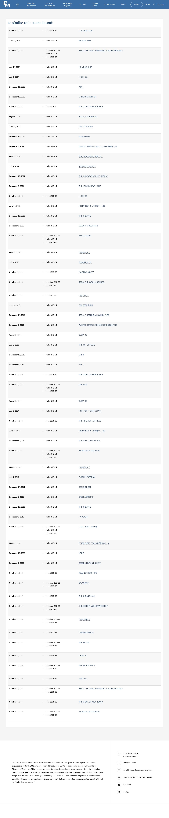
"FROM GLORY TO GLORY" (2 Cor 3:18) (94, 543)
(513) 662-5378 (129, 762)
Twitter (126, 792)
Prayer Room (95, 4)
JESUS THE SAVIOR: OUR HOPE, (92, 282)
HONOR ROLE (84, 252)
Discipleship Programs (67, 4)
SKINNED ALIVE (85, 262)
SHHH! (81, 355)
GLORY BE (83, 335)
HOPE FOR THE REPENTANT (90, 411)
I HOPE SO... (83, 77)
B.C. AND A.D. (84, 583)
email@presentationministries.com (137, 770)
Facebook (127, 784)
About (123, 4)
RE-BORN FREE (85, 40)
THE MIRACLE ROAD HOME (89, 441)
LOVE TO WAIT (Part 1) (88, 527)
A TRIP (81, 553)
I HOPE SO (83, 196)
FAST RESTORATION (87, 477)
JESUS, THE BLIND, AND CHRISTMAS (94, 315)
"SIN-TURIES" (84, 619)
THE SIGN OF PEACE (87, 665)
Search (147, 4)
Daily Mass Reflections (31, 4)
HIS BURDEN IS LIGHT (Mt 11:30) (92, 206)
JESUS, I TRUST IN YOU (88, 117)
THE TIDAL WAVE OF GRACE (90, 421)
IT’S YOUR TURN (85, 30)
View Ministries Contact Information (137, 777)
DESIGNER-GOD (85, 487)
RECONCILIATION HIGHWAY (90, 563)
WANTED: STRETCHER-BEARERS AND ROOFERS (98, 146)
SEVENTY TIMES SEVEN (88, 226)
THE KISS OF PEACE (87, 345)
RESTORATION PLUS (87, 166)
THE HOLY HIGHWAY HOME (90, 186)
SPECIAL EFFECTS (86, 497)
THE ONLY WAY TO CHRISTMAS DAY (93, 176)
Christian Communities (49, 4)
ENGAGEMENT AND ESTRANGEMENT (93, 606)
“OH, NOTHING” (85, 67)
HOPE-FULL (83, 295)
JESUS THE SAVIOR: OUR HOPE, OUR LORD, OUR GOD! (101, 50)
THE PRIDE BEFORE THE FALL (91, 156)
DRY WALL (83, 384)
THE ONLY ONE (85, 216)
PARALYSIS (83, 517)
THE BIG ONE (84, 642)
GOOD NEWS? (84, 136)
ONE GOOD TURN (86, 126)
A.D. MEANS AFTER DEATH (89, 450)
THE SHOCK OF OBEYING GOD (91, 107)
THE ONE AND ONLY (87, 596)
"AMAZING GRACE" (86, 272)
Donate (136, 4)
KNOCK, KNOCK (85, 236)
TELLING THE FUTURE (88, 573)
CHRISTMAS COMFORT (88, 97)
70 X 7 (81, 87)
